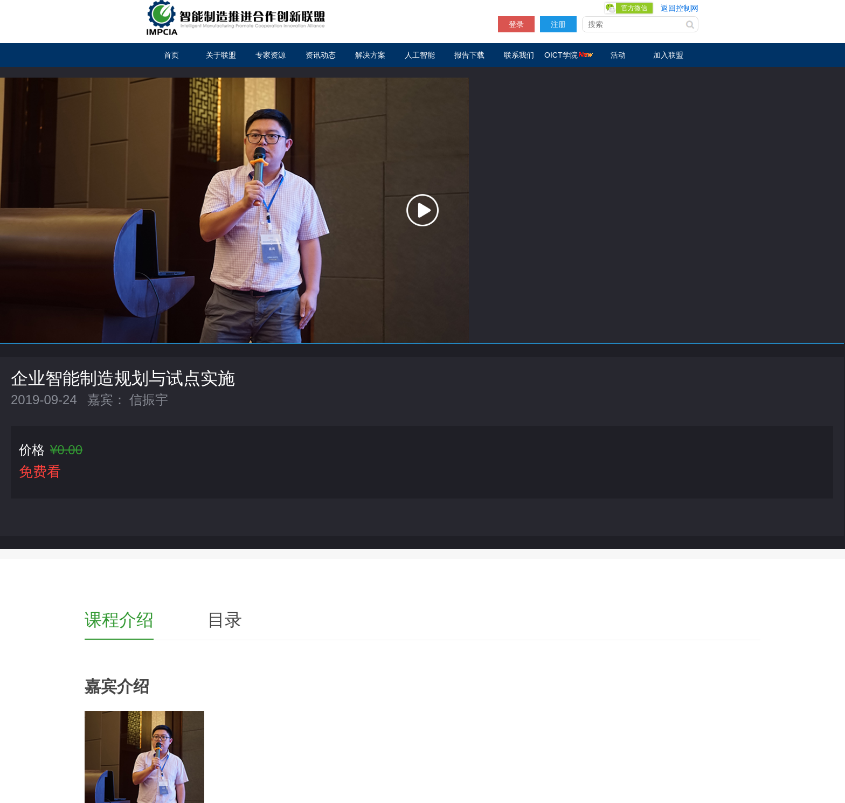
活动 (618, 55)
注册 (558, 24)
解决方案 (370, 55)
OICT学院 (568, 55)
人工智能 (420, 55)
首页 (171, 55)
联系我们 (519, 55)
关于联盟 (221, 55)
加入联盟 (668, 55)
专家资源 (270, 55)
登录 (516, 24)
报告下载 (469, 55)
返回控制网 (679, 8)
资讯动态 (321, 55)
